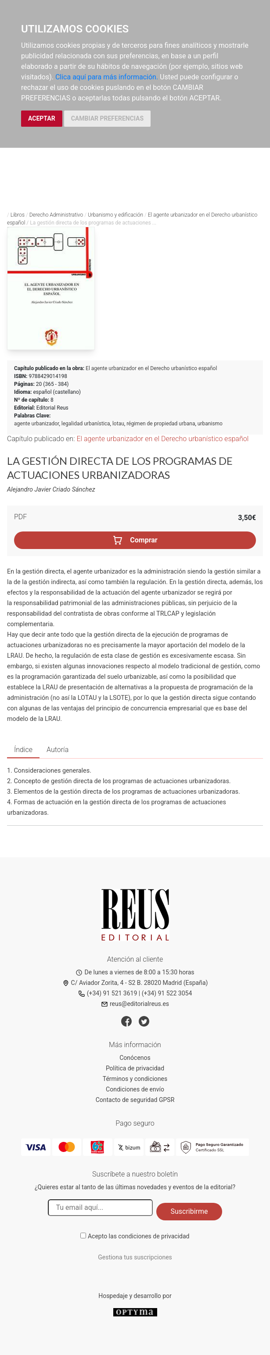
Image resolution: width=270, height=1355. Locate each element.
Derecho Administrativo (56, 215)
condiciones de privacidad (153, 1236)
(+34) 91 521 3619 (107, 993)
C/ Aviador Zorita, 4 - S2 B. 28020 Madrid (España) (135, 982)
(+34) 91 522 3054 (167, 993)
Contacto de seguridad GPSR (135, 1099)
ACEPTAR (41, 118)
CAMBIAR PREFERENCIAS (107, 118)
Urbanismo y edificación (115, 215)
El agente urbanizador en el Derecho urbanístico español (151, 368)
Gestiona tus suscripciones (135, 1257)
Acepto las (139, 1236)
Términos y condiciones (135, 1078)
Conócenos (135, 1057)
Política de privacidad (135, 1068)
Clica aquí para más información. (106, 77)
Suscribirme (189, 1211)
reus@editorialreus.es (135, 1003)
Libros (18, 215)
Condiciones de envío (135, 1089)
